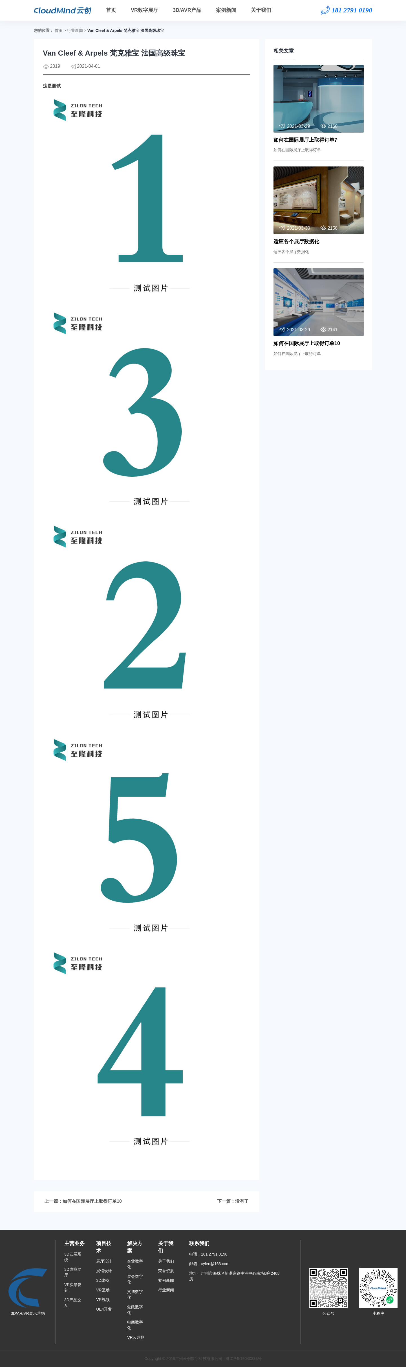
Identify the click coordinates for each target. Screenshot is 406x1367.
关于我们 (261, 10)
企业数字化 (135, 1264)
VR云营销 (135, 1337)
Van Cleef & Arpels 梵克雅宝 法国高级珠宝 (125, 30)
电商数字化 (135, 1325)
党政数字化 (135, 1310)
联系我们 (199, 1243)
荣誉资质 (166, 1271)
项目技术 (103, 1247)
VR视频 (102, 1299)
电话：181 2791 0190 (208, 1254)
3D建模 (102, 1280)
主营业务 (74, 1243)
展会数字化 (135, 1279)
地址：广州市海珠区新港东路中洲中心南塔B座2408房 (234, 1276)
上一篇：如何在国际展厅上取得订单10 (83, 1201)
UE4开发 (104, 1309)
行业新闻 (75, 30)
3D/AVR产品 (187, 10)
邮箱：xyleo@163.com (209, 1263)
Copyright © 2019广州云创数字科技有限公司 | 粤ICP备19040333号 (203, 1358)
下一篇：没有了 (233, 1201)
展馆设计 (104, 1271)
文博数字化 (135, 1294)
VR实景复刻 (72, 1287)
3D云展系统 (72, 1257)
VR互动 (102, 1290)
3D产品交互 (72, 1303)
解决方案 (134, 1247)
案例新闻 (226, 10)
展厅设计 (104, 1261)
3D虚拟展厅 (72, 1272)
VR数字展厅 (144, 10)
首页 (111, 10)
